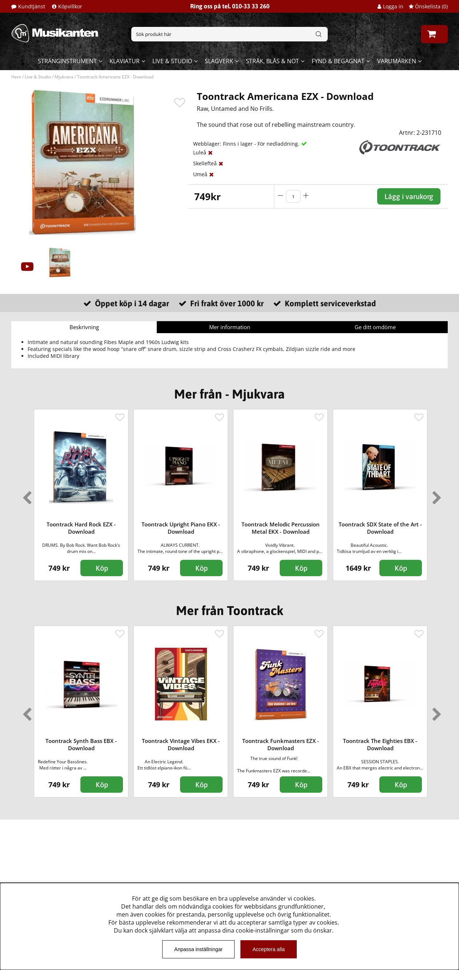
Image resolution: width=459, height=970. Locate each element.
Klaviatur (124, 61)
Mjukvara (64, 77)
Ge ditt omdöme (375, 327)
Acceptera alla (268, 949)
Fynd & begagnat (338, 61)
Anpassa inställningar (198, 949)
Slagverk (219, 61)
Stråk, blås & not (272, 61)
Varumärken (396, 61)
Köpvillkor (70, 6)
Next (435, 494)
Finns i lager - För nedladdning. (261, 143)
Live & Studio (172, 61)
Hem (16, 77)
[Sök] (229, 34)
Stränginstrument (67, 61)
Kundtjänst (31, 6)
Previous (25, 494)
